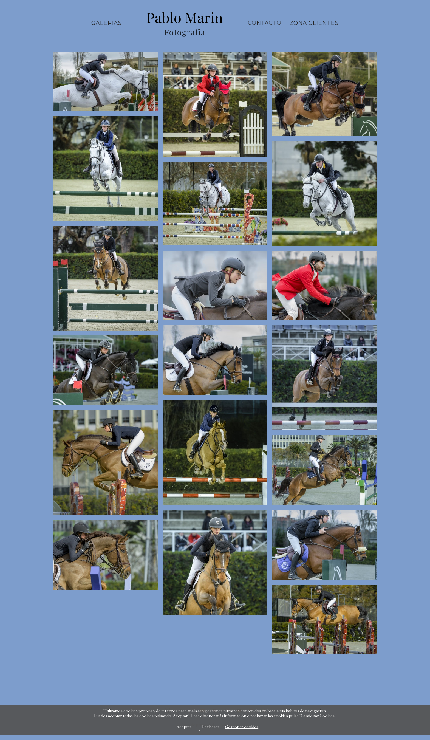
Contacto (264, 23)
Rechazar (210, 727)
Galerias (106, 23)
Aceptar (184, 727)
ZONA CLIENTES (314, 23)
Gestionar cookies (241, 727)
